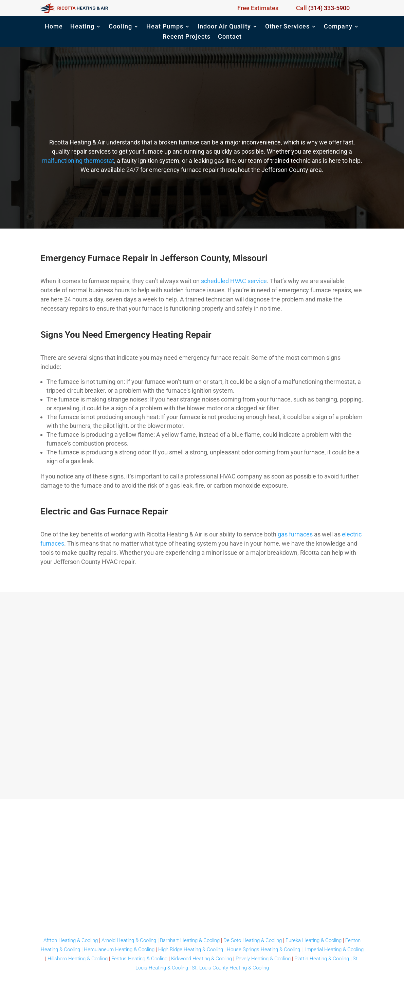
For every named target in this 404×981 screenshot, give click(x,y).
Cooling (120, 27)
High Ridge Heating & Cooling (190, 949)
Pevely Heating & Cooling (263, 959)
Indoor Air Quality (224, 27)
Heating (82, 27)
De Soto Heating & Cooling (252, 940)
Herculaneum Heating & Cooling (119, 949)
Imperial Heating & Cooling (334, 949)
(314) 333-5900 (329, 8)
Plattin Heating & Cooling (321, 959)
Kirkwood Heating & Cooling (201, 959)
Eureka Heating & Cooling (314, 940)
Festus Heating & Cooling (139, 959)
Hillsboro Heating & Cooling (78, 959)
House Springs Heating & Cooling (263, 949)
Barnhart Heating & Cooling (190, 940)
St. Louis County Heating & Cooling (230, 968)
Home (54, 27)
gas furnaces (295, 534)
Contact (230, 37)
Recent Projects (186, 37)
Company (338, 27)
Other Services (287, 27)
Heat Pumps (164, 27)
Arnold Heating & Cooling (129, 940)
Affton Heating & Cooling (70, 940)
